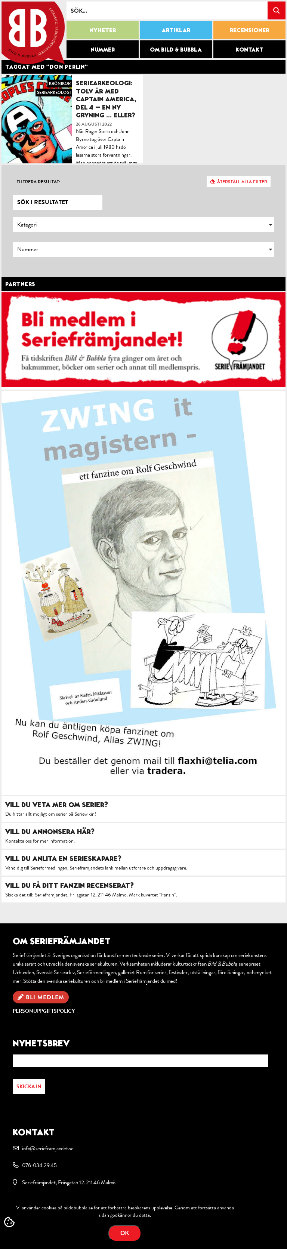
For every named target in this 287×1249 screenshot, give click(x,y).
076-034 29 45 (39, 1165)
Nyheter (102, 30)
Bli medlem (45, 997)
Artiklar (176, 30)
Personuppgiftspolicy (44, 1011)
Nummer (102, 49)
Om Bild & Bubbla (176, 49)
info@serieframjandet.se (47, 1148)
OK (124, 1233)
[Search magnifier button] (277, 10)
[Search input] (167, 10)
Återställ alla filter (242, 181)
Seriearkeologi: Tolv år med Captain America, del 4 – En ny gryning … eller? (106, 99)
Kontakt (249, 49)
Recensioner (249, 30)
